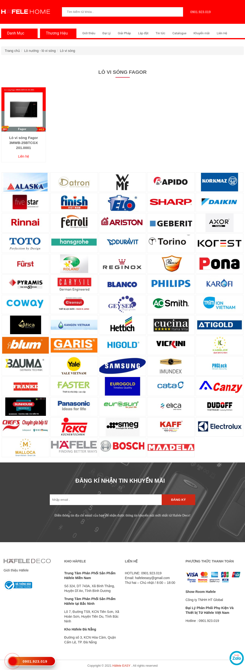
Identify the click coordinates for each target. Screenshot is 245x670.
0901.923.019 (199, 12)
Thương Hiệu (56, 33)
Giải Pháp (124, 33)
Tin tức (160, 33)
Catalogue (179, 33)
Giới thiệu (88, 33)
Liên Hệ (222, 33)
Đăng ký (178, 499)
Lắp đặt (143, 33)
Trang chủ (12, 51)
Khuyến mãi (202, 33)
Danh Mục (14, 33)
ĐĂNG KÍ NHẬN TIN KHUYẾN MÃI (120, 480)
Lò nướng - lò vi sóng (40, 51)
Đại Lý (106, 33)
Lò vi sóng (67, 51)
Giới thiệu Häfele (16, 570)
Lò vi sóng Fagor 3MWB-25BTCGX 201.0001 (23, 143)
